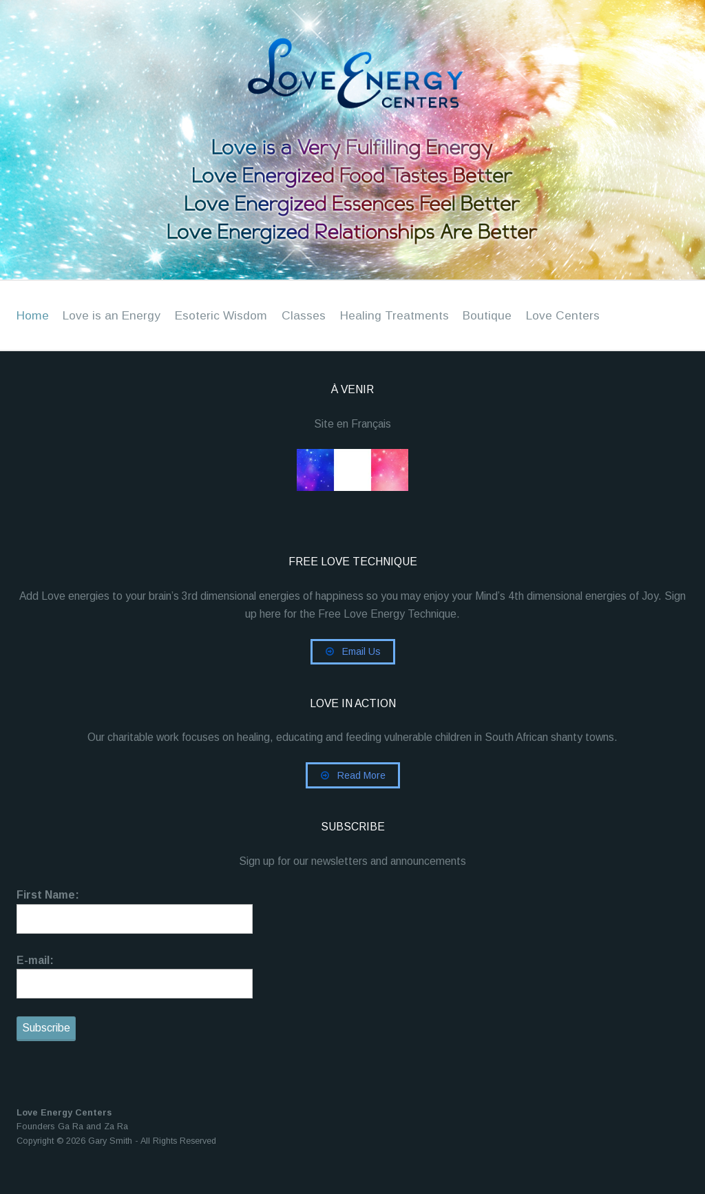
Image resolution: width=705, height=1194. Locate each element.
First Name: (48, 904)
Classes (305, 315)
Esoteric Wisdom (222, 315)
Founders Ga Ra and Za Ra (72, 1139)
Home (33, 315)
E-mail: (35, 970)
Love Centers (566, 315)
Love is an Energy (112, 315)
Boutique (490, 315)
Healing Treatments (395, 315)
